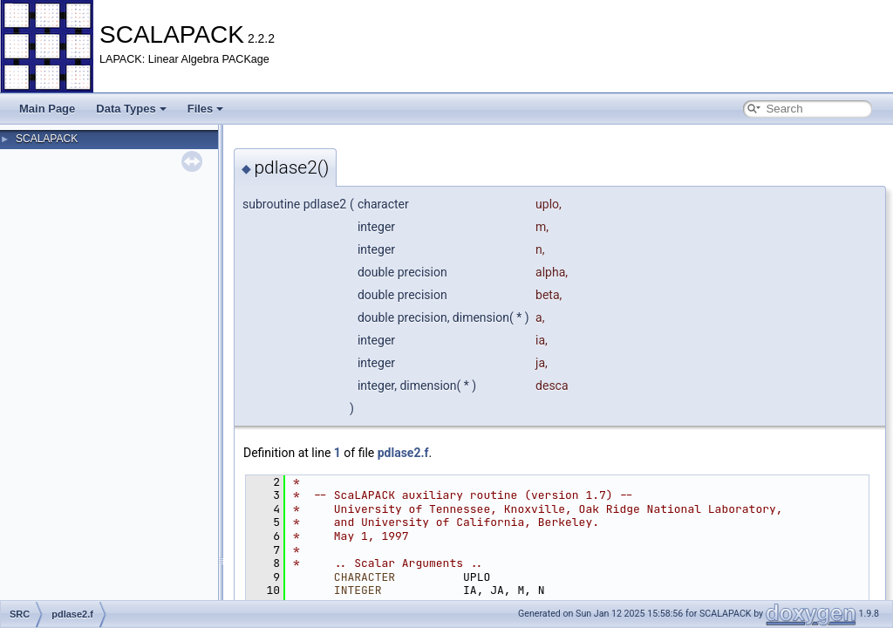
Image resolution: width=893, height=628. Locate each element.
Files (205, 108)
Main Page (47, 108)
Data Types (131, 108)
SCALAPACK (47, 139)
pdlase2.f (403, 453)
